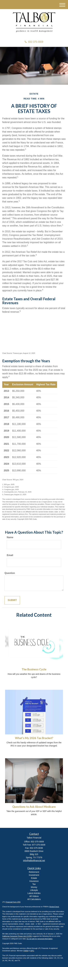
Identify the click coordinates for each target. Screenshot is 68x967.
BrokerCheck (54, 907)
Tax (34, 884)
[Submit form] (12, 600)
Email (10, 555)
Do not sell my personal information (39, 939)
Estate (34, 878)
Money (34, 887)
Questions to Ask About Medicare (34, 806)
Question (10, 573)
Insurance (34, 881)
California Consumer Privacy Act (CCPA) (17, 936)
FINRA (25, 951)
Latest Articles (34, 893)
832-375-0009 (34, 42)
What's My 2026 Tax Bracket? (34, 738)
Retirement (34, 872)
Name (10, 537)
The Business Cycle (34, 669)
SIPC (32, 951)
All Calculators (34, 899)
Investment (34, 875)
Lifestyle (34, 890)
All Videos (34, 896)
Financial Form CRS (13, 902)
